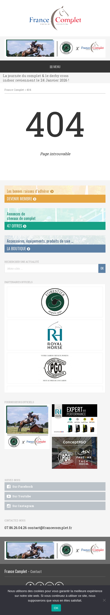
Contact (36, 571)
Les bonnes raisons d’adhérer (30, 191)
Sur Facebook (19, 487)
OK (56, 608)
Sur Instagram (20, 506)
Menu (55, 66)
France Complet (14, 89)
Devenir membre (21, 199)
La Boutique (18, 248)
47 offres (16, 226)
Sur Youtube (18, 496)
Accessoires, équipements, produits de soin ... (40, 241)
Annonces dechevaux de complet (21, 216)
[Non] (104, 600)
